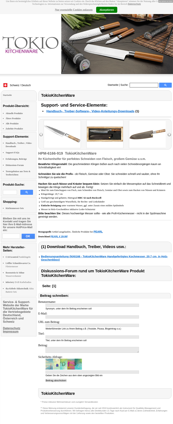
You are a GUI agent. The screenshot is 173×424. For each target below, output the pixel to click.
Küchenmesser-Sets (15, 208)
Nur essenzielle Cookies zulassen (74, 9)
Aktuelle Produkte (14, 113)
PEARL (98, 231)
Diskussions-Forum (15, 165)
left (41, 134)
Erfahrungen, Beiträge (16, 159)
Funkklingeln (18, 257)
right (169, 134)
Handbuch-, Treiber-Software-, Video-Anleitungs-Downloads (90, 111)
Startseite (113, 84)
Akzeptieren (106, 9)
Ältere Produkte (13, 118)
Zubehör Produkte (14, 128)
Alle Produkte (12, 123)
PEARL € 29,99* (59, 236)
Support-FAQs (12, 152)
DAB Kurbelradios (18, 282)
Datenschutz (134, 4)
